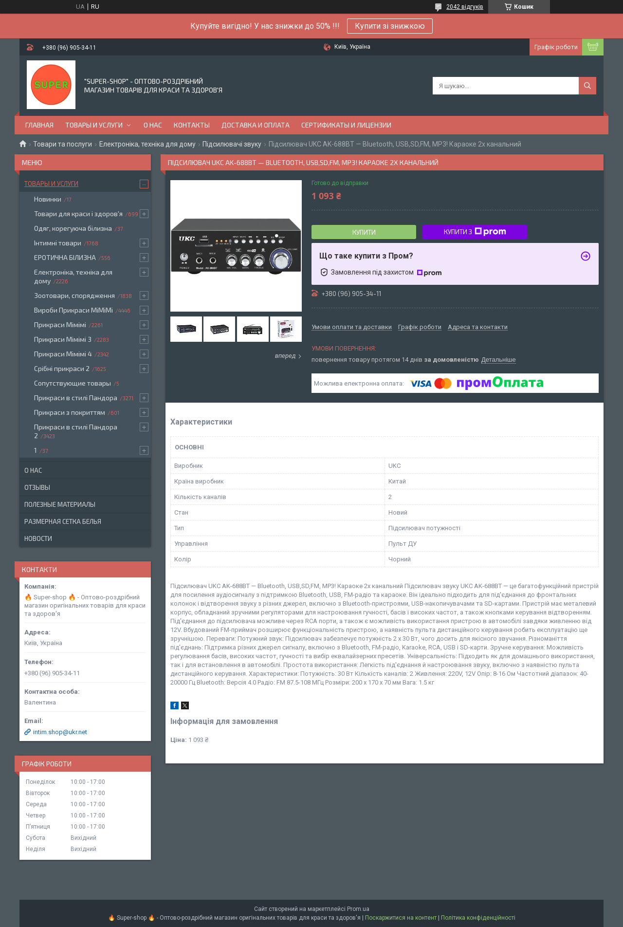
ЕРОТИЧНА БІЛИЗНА (65, 257)
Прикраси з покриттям (69, 412)
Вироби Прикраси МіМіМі (73, 310)
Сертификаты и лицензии (346, 125)
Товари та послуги (62, 144)
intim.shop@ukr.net (60, 732)
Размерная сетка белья (62, 521)
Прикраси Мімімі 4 (63, 354)
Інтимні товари (57, 243)
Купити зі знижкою (390, 26)
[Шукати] (587, 85)
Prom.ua (358, 909)
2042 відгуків (464, 6)
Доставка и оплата (255, 125)
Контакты (192, 125)
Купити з (475, 231)
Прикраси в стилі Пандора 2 (75, 431)
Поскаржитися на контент (401, 917)
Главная (39, 125)
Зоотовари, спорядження (74, 295)
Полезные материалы (59, 504)
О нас (153, 125)
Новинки (47, 199)
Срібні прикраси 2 (62, 368)
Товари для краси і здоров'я (78, 213)
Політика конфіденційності (478, 917)
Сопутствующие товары (72, 383)
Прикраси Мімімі (60, 324)
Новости (38, 538)
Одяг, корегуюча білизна (73, 228)
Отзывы (37, 487)
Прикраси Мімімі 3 (63, 339)
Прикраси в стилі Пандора (75, 397)
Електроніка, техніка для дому (147, 144)
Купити (364, 232)
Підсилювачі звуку (231, 144)
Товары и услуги (94, 125)
